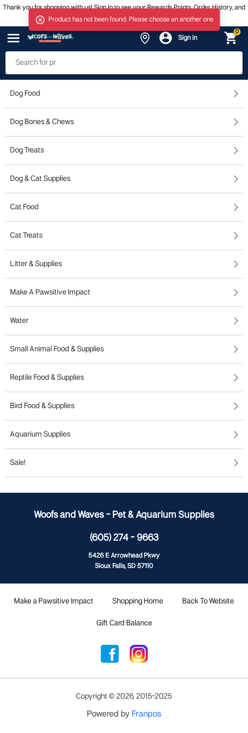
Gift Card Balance (124, 623)
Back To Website (208, 601)
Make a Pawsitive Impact (53, 601)
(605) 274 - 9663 (124, 538)
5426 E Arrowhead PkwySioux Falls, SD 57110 (124, 561)
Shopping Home (137, 601)
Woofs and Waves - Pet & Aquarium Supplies (124, 515)
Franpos (146, 714)
